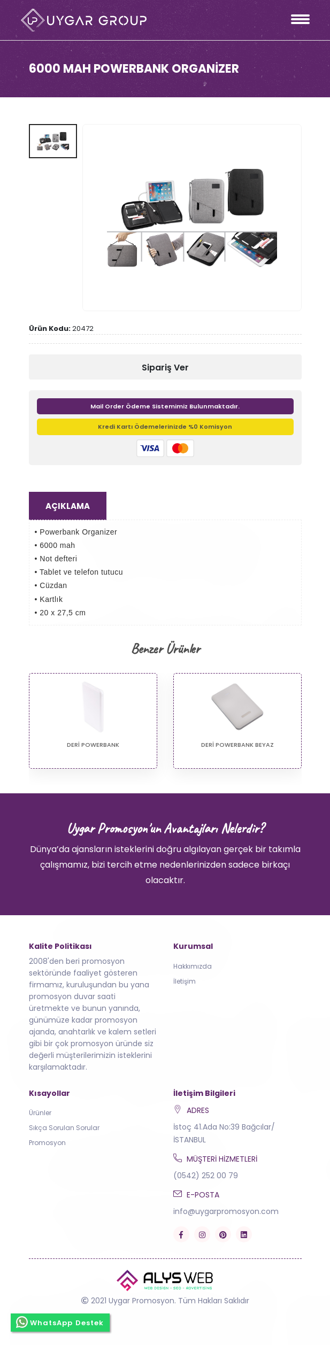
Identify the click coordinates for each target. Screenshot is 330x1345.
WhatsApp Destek (60, 1322)
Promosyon (47, 1142)
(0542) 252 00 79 (205, 1175)
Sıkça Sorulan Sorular (64, 1127)
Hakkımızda (192, 966)
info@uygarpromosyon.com (226, 1211)
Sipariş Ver (165, 367)
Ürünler (40, 1112)
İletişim (184, 981)
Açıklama (67, 506)
